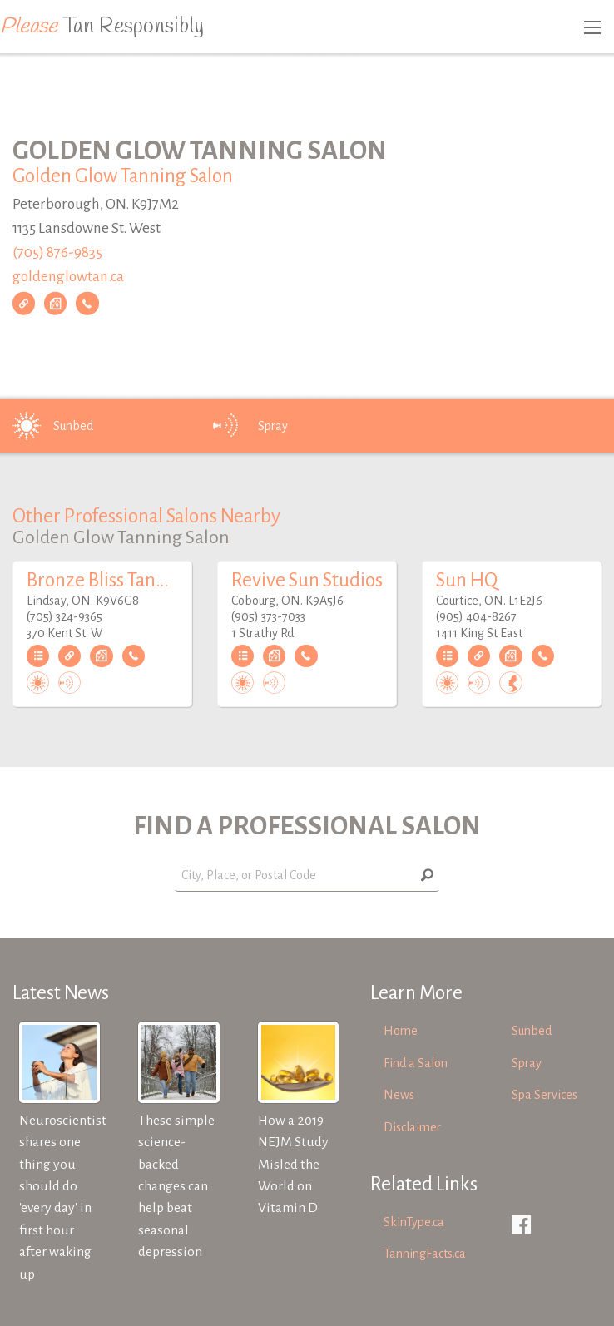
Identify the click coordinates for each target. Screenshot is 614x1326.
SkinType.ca (414, 1222)
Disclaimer (412, 1127)
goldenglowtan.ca (68, 276)
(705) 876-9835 (57, 252)
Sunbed (50, 426)
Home (401, 1030)
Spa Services (544, 1094)
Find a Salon (416, 1063)
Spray (249, 426)
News (399, 1094)
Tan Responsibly (102, 26)
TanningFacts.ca (425, 1253)
